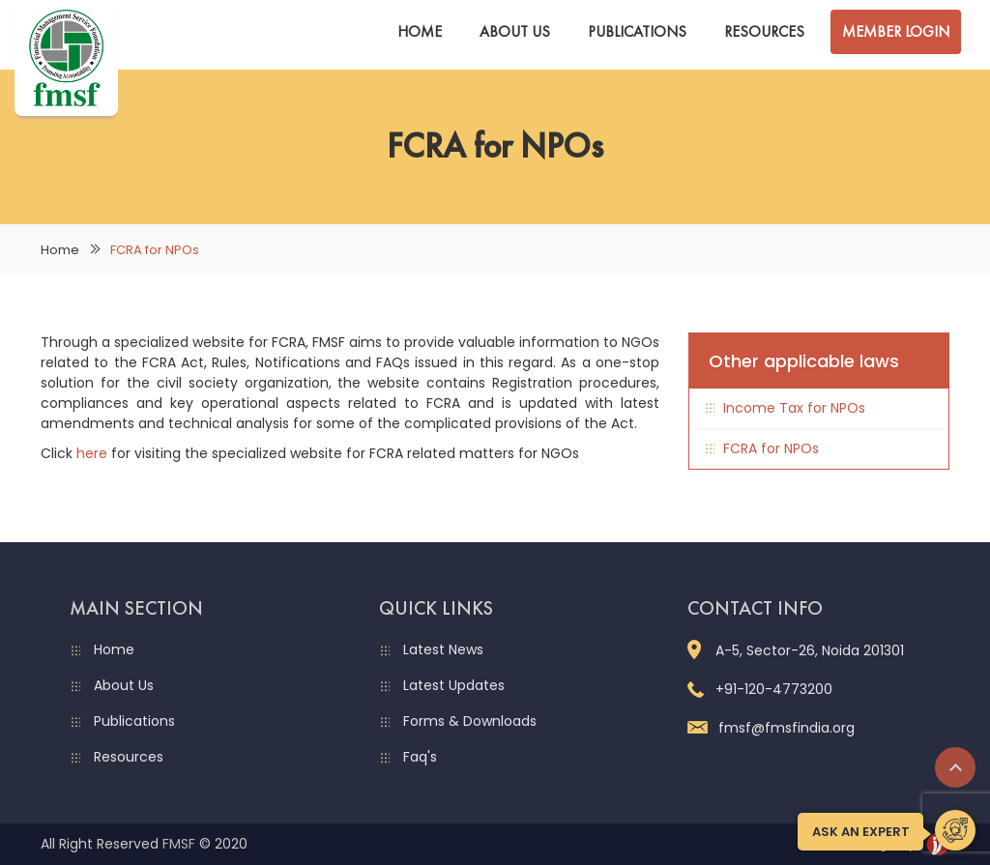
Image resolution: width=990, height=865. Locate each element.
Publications (637, 31)
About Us (515, 31)
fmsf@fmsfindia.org (771, 727)
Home (419, 31)
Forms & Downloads (470, 721)
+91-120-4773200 (759, 689)
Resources (764, 31)
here (91, 453)
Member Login (895, 31)
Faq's (420, 756)
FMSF (178, 843)
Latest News (443, 649)
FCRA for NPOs (771, 448)
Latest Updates (454, 685)
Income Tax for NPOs (794, 408)
